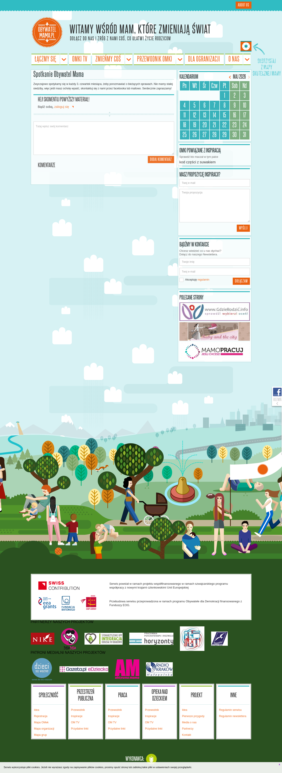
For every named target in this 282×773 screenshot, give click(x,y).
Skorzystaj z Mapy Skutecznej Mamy (246, 46)
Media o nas (189, 722)
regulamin (203, 279)
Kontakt (186, 734)
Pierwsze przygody (193, 716)
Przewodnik (78, 709)
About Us (243, 5)
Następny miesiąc (248, 77)
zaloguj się (61, 107)
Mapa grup (40, 734)
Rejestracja (40, 716)
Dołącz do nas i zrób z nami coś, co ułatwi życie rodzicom (120, 38)
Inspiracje (76, 716)
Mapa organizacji (44, 728)
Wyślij (243, 228)
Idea (36, 709)
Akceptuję (194, 280)
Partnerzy (187, 728)
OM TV (75, 722)
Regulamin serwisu (230, 709)
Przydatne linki (80, 728)
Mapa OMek (41, 722)
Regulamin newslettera (232, 716)
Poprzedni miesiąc (230, 77)
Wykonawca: (135, 759)
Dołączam (241, 281)
